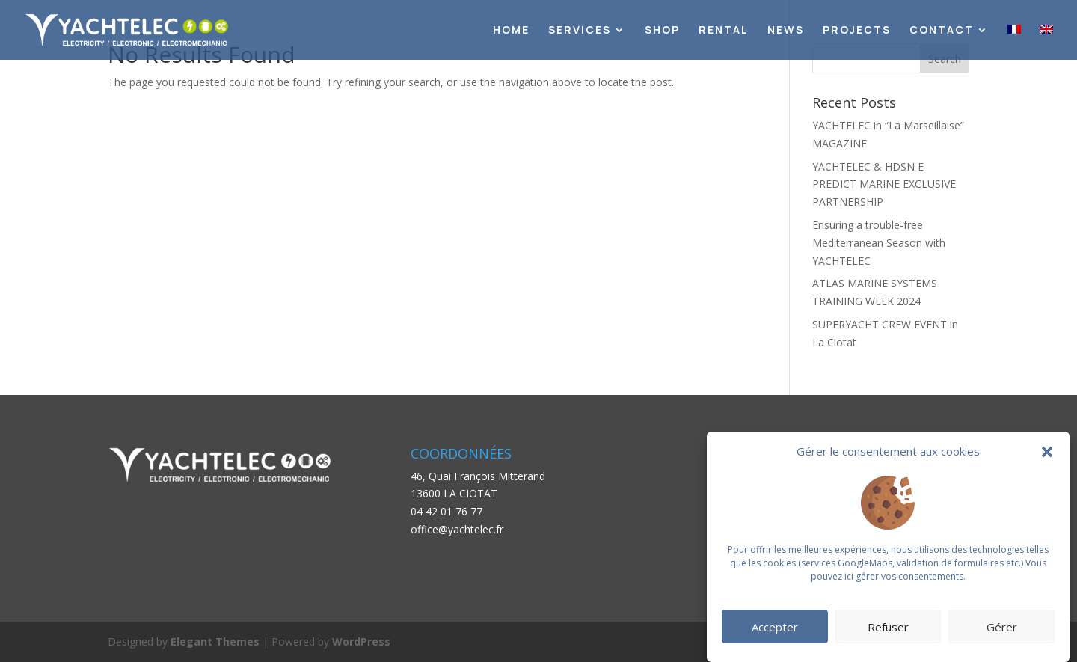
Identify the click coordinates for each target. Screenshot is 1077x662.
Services (579, 31)
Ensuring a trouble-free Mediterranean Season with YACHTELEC (878, 243)
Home (511, 31)
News (785, 31)
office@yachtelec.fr (457, 529)
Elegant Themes (215, 641)
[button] (1047, 451)
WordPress (361, 641)
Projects (857, 31)
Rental (724, 31)
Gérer (1002, 626)
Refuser (888, 626)
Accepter (775, 626)
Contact (941, 31)
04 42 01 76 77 (446, 511)
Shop (662, 31)
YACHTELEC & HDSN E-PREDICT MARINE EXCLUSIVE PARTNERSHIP (884, 184)
